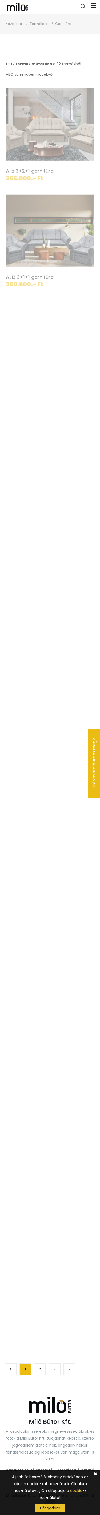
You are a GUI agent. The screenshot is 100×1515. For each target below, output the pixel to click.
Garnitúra (63, 23)
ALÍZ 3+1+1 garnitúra (30, 278)
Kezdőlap (14, 23)
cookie (76, 1490)
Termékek (38, 23)
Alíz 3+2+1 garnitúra (30, 171)
